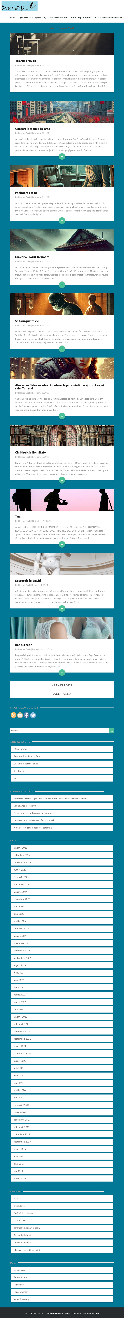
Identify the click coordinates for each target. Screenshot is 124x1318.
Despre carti (24, 65)
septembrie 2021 (22, 1038)
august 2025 (20, 869)
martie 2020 (20, 1097)
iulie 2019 (18, 1156)
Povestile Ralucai (58, 17)
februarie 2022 (21, 1009)
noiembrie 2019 (21, 1127)
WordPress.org (21, 1299)
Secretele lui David (28, 580)
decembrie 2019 (22, 1119)
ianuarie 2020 (20, 1112)
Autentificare (20, 1277)
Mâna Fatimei (20, 748)
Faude (17, 798)
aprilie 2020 (20, 1090)
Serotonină (19, 771)
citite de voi (19, 1205)
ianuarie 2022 (20, 1016)
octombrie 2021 (22, 1031)
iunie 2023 (19, 913)
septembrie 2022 (22, 957)
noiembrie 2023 (21, 906)
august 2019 (20, 1149)
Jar (15, 778)
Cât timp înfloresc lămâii (26, 763)
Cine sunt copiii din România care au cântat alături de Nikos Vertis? (55, 798)
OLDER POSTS (62, 693)
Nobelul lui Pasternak (41, 827)
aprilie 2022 (20, 994)
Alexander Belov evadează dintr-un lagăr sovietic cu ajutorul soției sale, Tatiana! (59, 386)
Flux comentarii (21, 1291)
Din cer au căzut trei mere (32, 257)
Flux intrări (19, 1284)
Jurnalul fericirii (25, 61)
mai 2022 (18, 987)
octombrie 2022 (22, 950)
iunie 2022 (19, 980)
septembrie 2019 (22, 1141)
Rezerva (32, 805)
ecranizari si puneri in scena (108, 17)
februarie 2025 (21, 877)
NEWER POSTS (62, 685)
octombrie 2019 (22, 1134)
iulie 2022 (18, 972)
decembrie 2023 (22, 899)
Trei (17, 516)
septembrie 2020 (22, 1053)
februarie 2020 (21, 1104)
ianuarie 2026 (20, 847)
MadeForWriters (90, 1313)
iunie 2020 (19, 1075)
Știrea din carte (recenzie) (33, 17)
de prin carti (20, 1220)
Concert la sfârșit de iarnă (32, 128)
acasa (12, 17)
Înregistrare (19, 1269)
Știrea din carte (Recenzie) (27, 1249)
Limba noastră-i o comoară (42, 813)
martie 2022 (20, 1002)
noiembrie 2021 (21, 1024)
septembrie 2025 (22, 862)
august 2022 (20, 965)
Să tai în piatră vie (27, 321)
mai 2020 (18, 1082)
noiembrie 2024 (21, 884)
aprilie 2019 (20, 1178)
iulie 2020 (18, 1068)
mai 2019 (18, 1171)
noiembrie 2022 (21, 943)
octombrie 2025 (22, 855)
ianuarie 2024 (20, 891)
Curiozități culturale (81, 17)
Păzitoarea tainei (26, 192)
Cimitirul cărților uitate (30, 452)
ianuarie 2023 (20, 935)
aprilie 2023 (20, 921)
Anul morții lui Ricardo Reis (27, 756)
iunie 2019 (19, 1163)
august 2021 (20, 1046)
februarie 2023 (21, 928)
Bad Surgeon (23, 644)
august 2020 (20, 1060)
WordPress (64, 1313)
